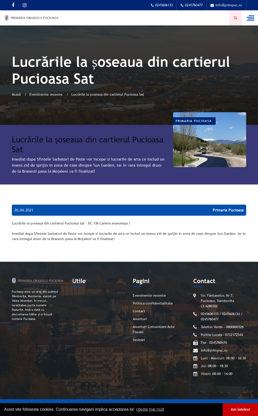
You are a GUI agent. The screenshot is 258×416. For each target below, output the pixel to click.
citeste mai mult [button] (150, 409)
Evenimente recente (46, 94)
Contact (139, 311)
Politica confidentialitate (153, 303)
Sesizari (139, 340)
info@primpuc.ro (226, 5)
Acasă (17, 94)
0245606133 (162, 5)
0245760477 (192, 5)
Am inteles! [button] (240, 409)
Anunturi (140, 319)
